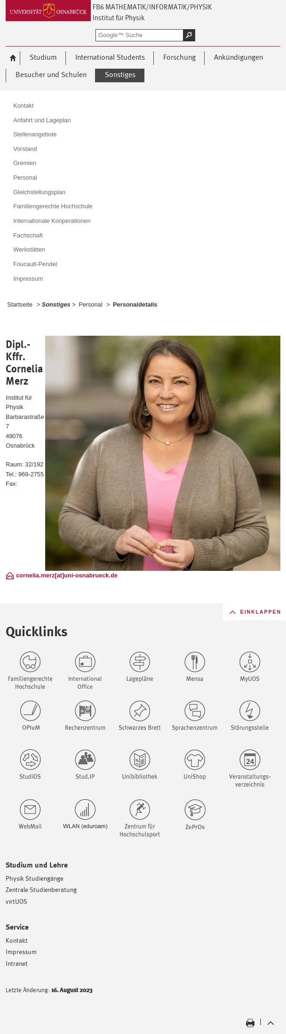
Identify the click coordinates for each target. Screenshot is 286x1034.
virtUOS (16, 901)
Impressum (21, 951)
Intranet (17, 963)
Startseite (19, 304)
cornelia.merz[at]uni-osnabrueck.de (67, 575)
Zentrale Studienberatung (41, 889)
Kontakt (17, 940)
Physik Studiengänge (35, 878)
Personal (90, 304)
